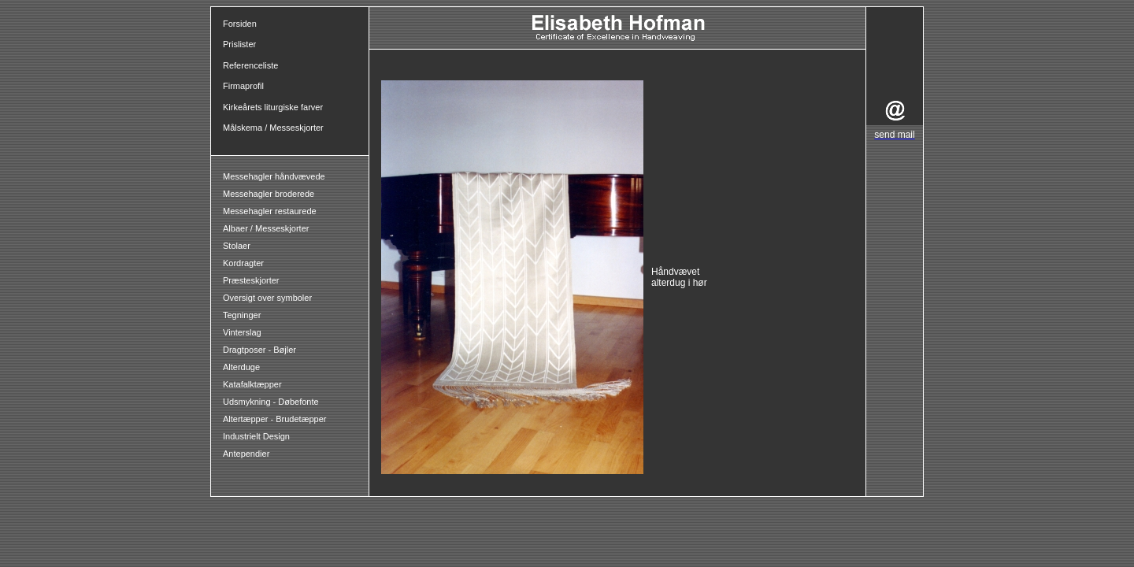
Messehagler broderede (268, 193)
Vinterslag (242, 332)
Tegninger (242, 315)
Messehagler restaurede (270, 211)
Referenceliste (250, 65)
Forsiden (240, 23)
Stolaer (236, 245)
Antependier (246, 453)
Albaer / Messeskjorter (266, 228)
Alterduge (241, 367)
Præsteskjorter (251, 280)
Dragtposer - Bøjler (259, 349)
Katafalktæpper (252, 384)
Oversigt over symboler (267, 297)
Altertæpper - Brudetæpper (274, 419)
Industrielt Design (256, 436)
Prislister (239, 44)
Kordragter (243, 263)
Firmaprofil (243, 86)
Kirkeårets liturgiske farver (273, 107)
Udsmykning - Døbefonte (272, 401)
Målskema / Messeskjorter (273, 127)
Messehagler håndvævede (275, 176)
